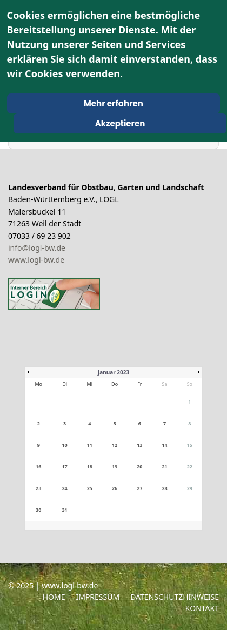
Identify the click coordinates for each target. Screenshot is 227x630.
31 (64, 509)
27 (139, 488)
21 (164, 466)
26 (114, 488)
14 (164, 444)
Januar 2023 (113, 372)
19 (114, 466)
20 (139, 466)
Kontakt (202, 608)
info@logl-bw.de (36, 248)
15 (189, 444)
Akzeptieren (120, 123)
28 (164, 488)
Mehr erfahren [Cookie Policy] (113, 103)
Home (54, 597)
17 (64, 466)
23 (38, 488)
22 (189, 466)
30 (38, 509)
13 (139, 444)
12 (114, 444)
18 (89, 466)
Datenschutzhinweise (174, 597)
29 (189, 488)
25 (89, 488)
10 (64, 444)
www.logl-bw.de (36, 259)
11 (89, 444)
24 (64, 488)
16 (38, 466)
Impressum (97, 597)
